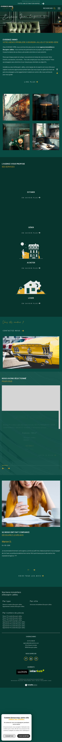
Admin (33, 735)
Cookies (49, 735)
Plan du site (20, 735)
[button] (34, 625)
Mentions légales (27, 735)
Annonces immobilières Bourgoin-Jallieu (41, 659)
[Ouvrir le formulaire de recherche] (49, 8)
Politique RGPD (44, 735)
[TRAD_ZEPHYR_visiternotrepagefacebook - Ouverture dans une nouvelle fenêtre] (26, 713)
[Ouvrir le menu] (59, 8)
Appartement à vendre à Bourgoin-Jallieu (13, 661)
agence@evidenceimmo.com (31, 698)
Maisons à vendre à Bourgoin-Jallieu (12, 659)
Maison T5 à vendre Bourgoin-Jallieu (12, 671)
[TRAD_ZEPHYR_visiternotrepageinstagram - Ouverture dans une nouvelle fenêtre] (36, 713)
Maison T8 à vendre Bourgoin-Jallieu (12, 675)
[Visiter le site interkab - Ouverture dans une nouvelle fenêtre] (37, 725)
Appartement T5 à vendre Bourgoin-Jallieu (14, 682)
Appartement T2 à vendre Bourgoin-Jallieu (14, 676)
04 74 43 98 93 (31, 695)
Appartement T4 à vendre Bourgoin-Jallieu (14, 680)
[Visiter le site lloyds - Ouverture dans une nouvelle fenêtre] (22, 726)
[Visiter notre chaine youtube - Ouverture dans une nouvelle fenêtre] (31, 713)
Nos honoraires (14, 735)
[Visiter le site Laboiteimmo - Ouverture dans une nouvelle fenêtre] (31, 738)
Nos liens (38, 735)
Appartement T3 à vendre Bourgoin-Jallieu (14, 678)
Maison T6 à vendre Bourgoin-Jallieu (12, 673)
